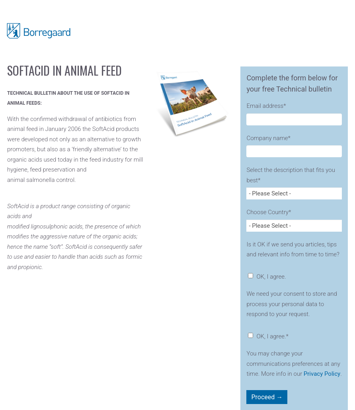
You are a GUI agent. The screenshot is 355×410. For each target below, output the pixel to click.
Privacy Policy (322, 373)
